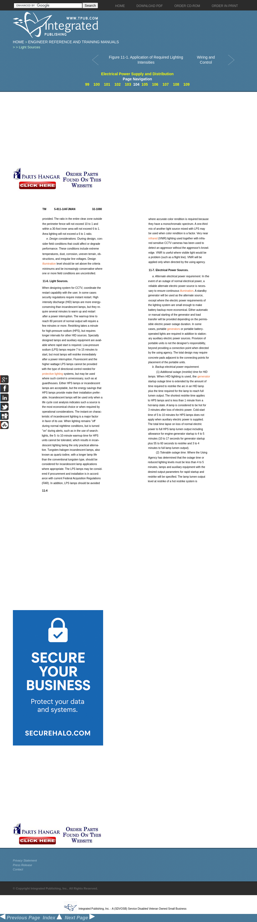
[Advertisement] (102, 129)
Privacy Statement (25, 860)
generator (203, 376)
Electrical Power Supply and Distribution (137, 74)
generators (173, 328)
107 (165, 84)
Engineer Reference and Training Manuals (73, 42)
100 (96, 84)
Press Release (22, 865)
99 (87, 84)
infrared (153, 238)
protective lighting (52, 373)
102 (117, 84)
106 (155, 84)
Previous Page (20, 917)
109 (186, 84)
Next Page (80, 917)
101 (107, 84)
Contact (18, 869)
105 (145, 84)
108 (176, 84)
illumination (49, 263)
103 (128, 84)
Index (52, 917)
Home (18, 42)
